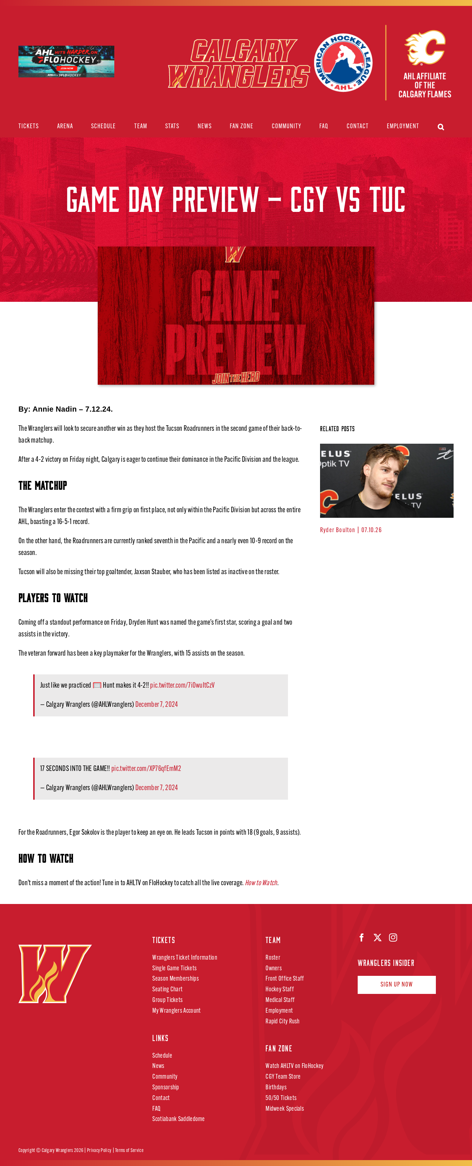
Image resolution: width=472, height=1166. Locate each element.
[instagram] (393, 937)
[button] (441, 127)
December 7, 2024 (156, 705)
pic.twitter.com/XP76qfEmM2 (146, 769)
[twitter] (378, 937)
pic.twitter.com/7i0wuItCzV (182, 686)
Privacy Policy (99, 1150)
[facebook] (362, 937)
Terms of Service (129, 1150)
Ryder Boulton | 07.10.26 (351, 530)
